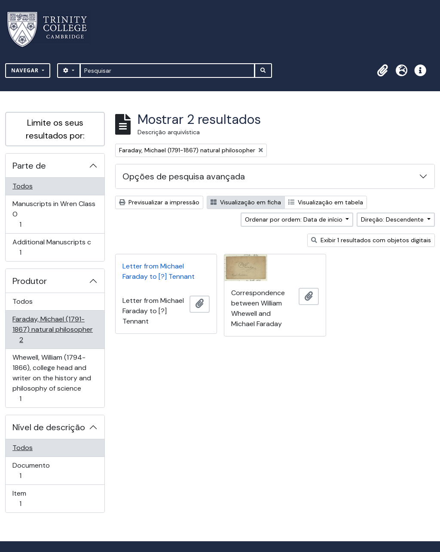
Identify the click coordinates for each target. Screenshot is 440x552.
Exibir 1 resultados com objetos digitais (371, 240)
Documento (32, 470)
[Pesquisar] (167, 70)
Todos (22, 186)
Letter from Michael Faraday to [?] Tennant (158, 271)
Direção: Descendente (393, 219)
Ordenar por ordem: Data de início (294, 219)
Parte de (29, 165)
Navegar (25, 70)
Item (32, 498)
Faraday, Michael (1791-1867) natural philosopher (52, 329)
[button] (382, 70)
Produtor (29, 281)
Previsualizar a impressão (159, 202)
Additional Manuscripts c (51, 247)
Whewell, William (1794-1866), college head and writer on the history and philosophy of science (51, 378)
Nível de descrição (48, 427)
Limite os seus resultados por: (55, 129)
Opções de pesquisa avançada (183, 176)
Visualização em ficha (246, 202)
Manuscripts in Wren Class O (53, 214)
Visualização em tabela (325, 202)
